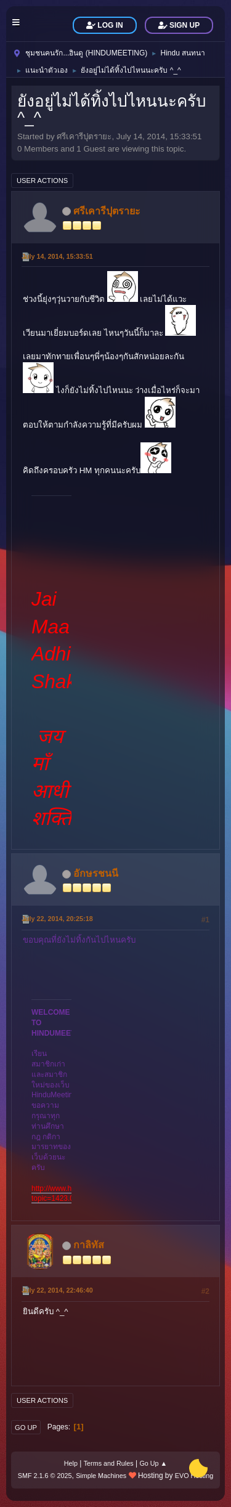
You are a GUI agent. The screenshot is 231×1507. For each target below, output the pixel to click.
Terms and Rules (109, 1463)
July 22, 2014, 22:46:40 (57, 1290)
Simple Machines (101, 1475)
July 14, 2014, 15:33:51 (57, 256)
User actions (42, 180)
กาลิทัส (88, 1245)
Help (71, 1463)
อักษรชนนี (95, 873)
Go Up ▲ (153, 1463)
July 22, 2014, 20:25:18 (57, 918)
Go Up (26, 1427)
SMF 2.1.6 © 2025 (45, 1475)
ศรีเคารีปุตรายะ (106, 211)
